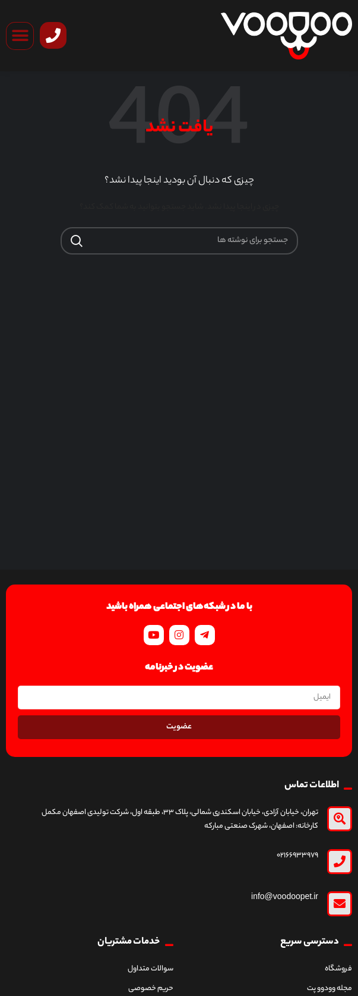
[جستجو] (179, 241)
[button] (20, 36)
